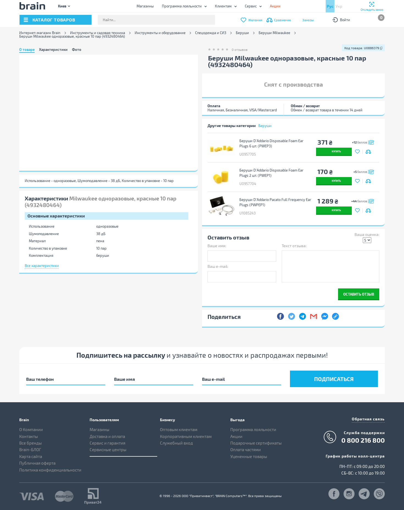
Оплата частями (245, 449)
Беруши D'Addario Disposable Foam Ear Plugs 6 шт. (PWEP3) (271, 143)
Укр (339, 6)
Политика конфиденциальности (50, 469)
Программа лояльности (182, 6)
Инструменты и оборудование (160, 33)
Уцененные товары (248, 456)
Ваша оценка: (367, 234)
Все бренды (30, 442)
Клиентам (223, 6)
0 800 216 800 (363, 440)
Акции (236, 436)
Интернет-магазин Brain (39, 33)
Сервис (251, 6)
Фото (76, 49)
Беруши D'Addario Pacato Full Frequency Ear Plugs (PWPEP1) (275, 202)
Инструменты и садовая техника (97, 33)
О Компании (31, 429)
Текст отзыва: (294, 245)
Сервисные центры (108, 449)
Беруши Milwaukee (274, 33)
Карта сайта (30, 456)
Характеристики (53, 49)
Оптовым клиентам (178, 429)
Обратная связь (368, 419)
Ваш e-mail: (217, 266)
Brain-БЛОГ (30, 449)
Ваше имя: (216, 245)
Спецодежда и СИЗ (210, 33)
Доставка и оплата (107, 436)
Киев (62, 6)
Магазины (145, 6)
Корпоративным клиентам (186, 436)
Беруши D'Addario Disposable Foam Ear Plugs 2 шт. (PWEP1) (271, 173)
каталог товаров (53, 19)
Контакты (28, 436)
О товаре (27, 49)
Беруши (242, 33)
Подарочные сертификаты (256, 442)
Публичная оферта (37, 463)
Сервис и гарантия (107, 442)
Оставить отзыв (358, 294)
